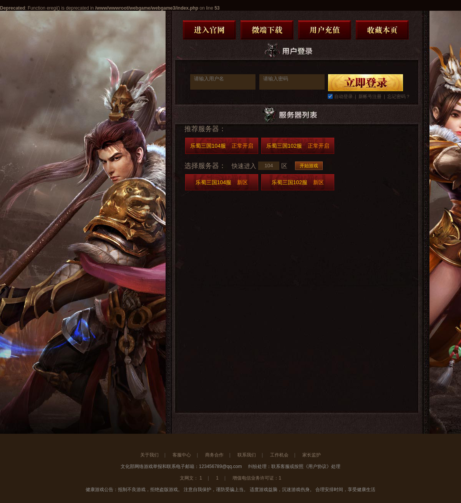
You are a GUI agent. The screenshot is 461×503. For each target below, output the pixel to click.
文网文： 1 (191, 478)
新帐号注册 (369, 96)
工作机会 (279, 455)
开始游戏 (309, 165)
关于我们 (149, 455)
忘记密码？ (398, 96)
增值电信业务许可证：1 (256, 478)
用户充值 (324, 30)
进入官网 (209, 30)
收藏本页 (382, 30)
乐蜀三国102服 (297, 146)
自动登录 (343, 96)
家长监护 (311, 455)
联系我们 (246, 455)
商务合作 (214, 455)
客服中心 (181, 455)
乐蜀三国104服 (221, 146)
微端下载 (267, 30)
